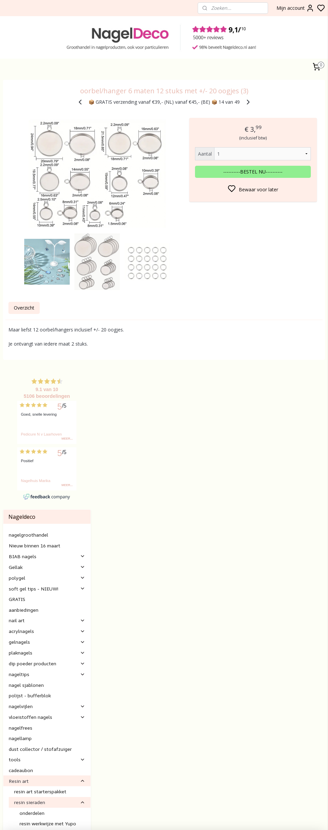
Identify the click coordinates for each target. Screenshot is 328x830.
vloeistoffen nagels (47, 420)
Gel (6, 767)
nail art (47, 323)
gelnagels (47, 345)
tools (47, 462)
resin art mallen (49, 548)
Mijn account (295, 8)
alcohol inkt (49, 590)
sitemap (258, 817)
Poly (7, 760)
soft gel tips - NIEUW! (47, 291)
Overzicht (117, 316)
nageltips (47, 377)
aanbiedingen (23, 313)
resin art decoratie (34, 558)
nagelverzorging (26, 601)
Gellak (47, 270)
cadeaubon (21, 473)
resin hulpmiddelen (35, 579)
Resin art (47, 484)
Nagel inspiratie (47, 611)
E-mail (119, 724)
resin (19, 569)
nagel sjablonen (26, 388)
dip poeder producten (47, 366)
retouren (121, 708)
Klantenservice (128, 663)
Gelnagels (13, 782)
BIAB (8, 752)
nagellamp (20, 441)
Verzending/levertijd (133, 701)
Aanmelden (239, 679)
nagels (22, 752)
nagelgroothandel (28, 238)
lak (13, 767)
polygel (47, 281)
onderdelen (32, 516)
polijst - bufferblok (30, 398)
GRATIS (17, 302)
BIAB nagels (47, 259)
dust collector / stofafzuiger (40, 452)
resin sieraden (49, 505)
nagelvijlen (47, 409)
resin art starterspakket (40, 494)
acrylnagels (47, 334)
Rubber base (16, 790)
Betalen (120, 694)
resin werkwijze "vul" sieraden (52, 537)
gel (15, 760)
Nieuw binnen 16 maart (34, 248)
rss (272, 817)
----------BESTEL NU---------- (273, 171)
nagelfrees (20, 430)
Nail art (11, 775)
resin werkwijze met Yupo (48, 526)
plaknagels (47, 356)
